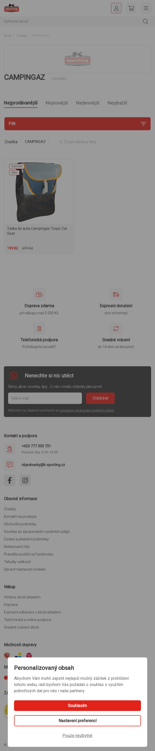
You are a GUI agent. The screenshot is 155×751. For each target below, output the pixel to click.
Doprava (11, 605)
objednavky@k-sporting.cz (43, 465)
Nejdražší (117, 103)
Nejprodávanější (20, 103)
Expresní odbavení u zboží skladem (32, 612)
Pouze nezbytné (77, 735)
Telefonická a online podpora (27, 620)
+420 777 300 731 (36, 446)
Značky (21, 35)
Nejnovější (57, 103)
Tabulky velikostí (17, 562)
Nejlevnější (87, 103)
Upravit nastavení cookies (25, 569)
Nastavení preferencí (77, 720)
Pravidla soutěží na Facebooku (28, 554)
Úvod (7, 35)
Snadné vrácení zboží (21, 627)
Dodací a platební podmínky (26, 539)
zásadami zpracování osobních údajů (87, 410)
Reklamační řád (16, 547)
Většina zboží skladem (22, 597)
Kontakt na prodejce (20, 516)
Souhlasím (77, 705)
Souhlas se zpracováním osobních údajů (37, 532)
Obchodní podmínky (20, 524)
